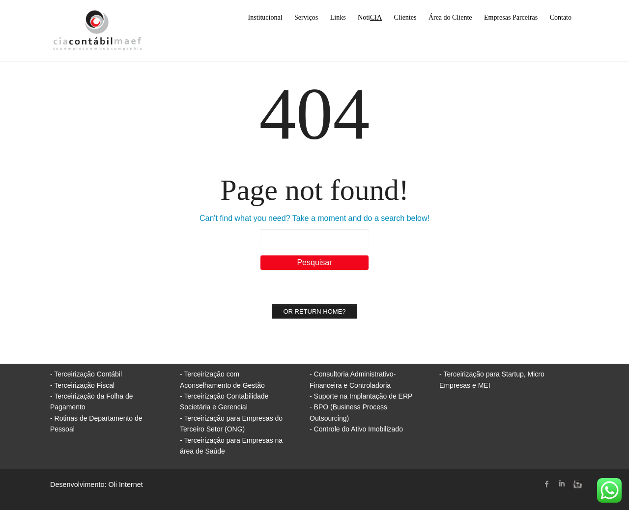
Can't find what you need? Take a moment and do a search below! (314, 218)
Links (338, 17)
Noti (370, 17)
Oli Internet (125, 484)
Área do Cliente (450, 17)
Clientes (405, 17)
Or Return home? (314, 311)
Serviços (306, 17)
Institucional (265, 17)
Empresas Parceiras (511, 17)
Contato (561, 17)
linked (561, 484)
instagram (576, 484)
